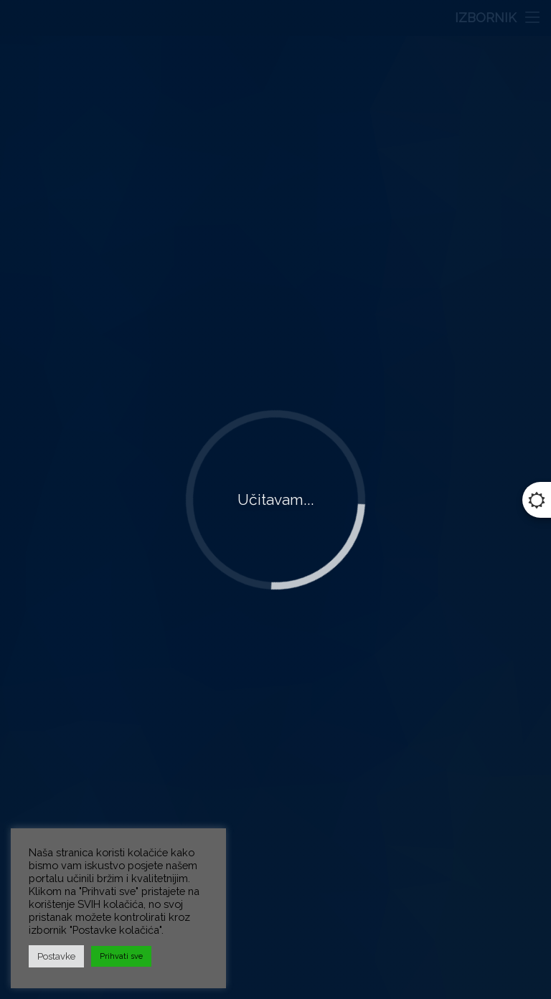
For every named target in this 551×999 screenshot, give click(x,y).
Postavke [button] (56, 956)
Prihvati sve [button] (121, 956)
